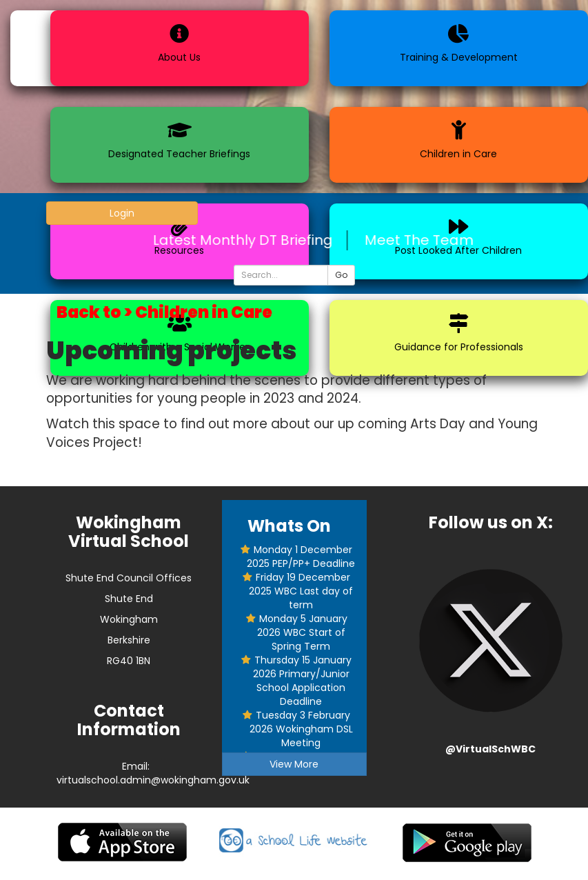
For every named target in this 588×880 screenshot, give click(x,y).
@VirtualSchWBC (490, 749)
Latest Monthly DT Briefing (250, 240)
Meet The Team (426, 240)
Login (122, 213)
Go (341, 275)
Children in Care (203, 312)
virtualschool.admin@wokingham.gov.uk (153, 780)
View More (294, 764)
